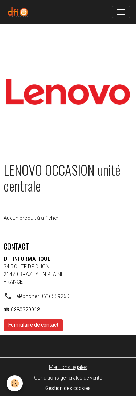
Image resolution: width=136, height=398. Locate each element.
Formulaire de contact (33, 325)
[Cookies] (15, 383)
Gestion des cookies (68, 388)
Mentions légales (68, 367)
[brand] (19, 12)
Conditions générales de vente (68, 378)
